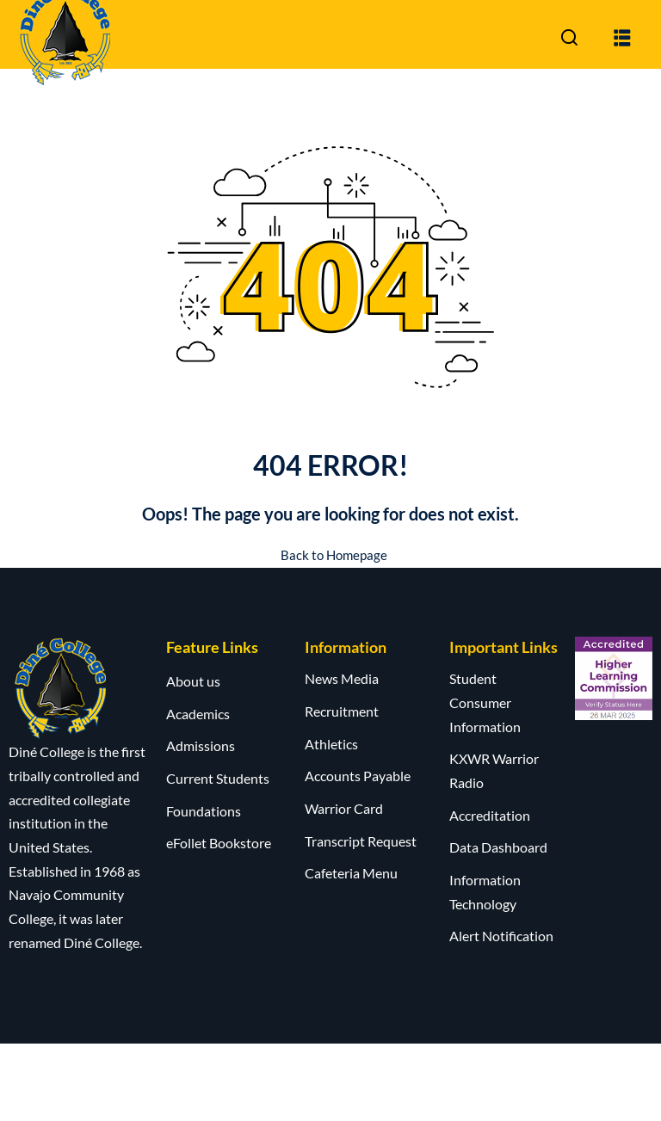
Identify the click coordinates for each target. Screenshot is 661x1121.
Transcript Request (361, 840)
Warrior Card (344, 808)
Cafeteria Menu (351, 873)
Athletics (331, 743)
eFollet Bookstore (218, 843)
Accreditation (489, 814)
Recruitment (342, 711)
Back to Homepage (331, 554)
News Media (342, 678)
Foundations (203, 810)
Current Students (217, 778)
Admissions (200, 745)
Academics (198, 713)
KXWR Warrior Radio (494, 770)
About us (193, 681)
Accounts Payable (358, 775)
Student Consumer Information (485, 702)
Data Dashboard (498, 847)
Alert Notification (501, 935)
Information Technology (485, 892)
